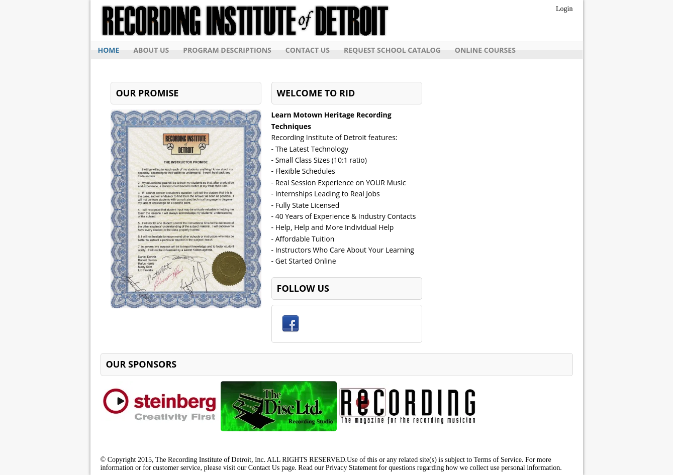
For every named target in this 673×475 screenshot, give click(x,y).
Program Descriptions (227, 50)
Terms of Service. (498, 459)
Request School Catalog (392, 50)
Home (109, 50)
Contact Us (307, 50)
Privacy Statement (351, 467)
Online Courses (485, 50)
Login (564, 9)
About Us (151, 50)
